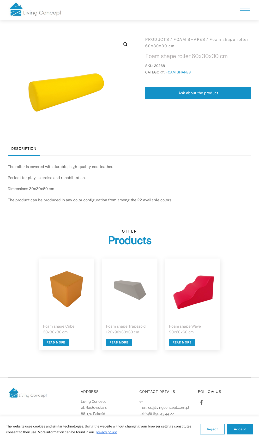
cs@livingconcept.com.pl (168, 407)
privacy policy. (106, 432)
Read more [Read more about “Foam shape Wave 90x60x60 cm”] (182, 342)
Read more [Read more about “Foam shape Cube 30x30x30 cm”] (56, 342)
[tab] (24, 149)
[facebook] (201, 402)
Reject (212, 429)
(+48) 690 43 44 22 (159, 414)
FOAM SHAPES (189, 39)
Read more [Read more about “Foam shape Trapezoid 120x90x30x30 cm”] (118, 342)
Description (23, 148)
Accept (240, 429)
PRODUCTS (157, 39)
